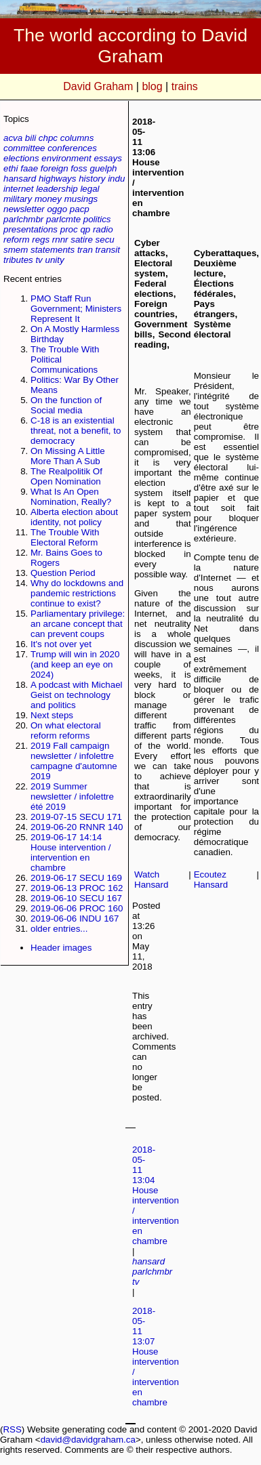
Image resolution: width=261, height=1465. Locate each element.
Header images (61, 948)
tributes (18, 260)
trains (185, 86)
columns (77, 138)
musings (81, 199)
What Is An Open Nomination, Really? (71, 497)
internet (18, 189)
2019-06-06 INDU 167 (75, 918)
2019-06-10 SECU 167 (76, 898)
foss (79, 168)
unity (54, 260)
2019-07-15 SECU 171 (76, 817)
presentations (30, 229)
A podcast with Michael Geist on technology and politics (77, 695)
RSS (12, 1429)
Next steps (52, 715)
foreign (54, 168)
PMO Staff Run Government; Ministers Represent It (76, 308)
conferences (72, 148)
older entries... (59, 929)
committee (24, 148)
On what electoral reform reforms (66, 730)
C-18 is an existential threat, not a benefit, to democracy (76, 430)
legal (89, 189)
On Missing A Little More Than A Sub (68, 456)
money (48, 199)
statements (53, 250)
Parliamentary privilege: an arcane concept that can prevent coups (78, 623)
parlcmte (63, 219)
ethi (10, 168)
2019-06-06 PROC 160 (77, 908)
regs (40, 239)
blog (152, 86)
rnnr (60, 239)
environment (66, 158)
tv (38, 260)
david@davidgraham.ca (88, 1440)
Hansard (151, 885)
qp (85, 229)
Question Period (63, 573)
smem (15, 250)
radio (103, 229)
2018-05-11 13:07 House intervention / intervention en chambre (155, 1356)
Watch (146, 874)
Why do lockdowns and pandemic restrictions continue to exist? (77, 593)
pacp (79, 209)
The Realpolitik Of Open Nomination (66, 476)
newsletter (24, 209)
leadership (57, 189)
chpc (48, 138)
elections (21, 158)
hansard (19, 178)
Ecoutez (210, 874)
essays (107, 158)
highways (58, 178)
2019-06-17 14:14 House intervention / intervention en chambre (71, 852)
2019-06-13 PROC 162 (77, 888)
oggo (57, 209)
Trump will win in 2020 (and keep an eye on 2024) (75, 664)
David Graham (98, 86)
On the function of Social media (66, 405)
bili (30, 138)
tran (85, 250)
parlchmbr (23, 219)
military (17, 199)
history (92, 178)
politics (97, 219)
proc (69, 229)
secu (105, 239)
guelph (103, 168)
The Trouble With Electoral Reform (65, 537)
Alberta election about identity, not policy (74, 517)
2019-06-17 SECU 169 (76, 878)
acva (12, 138)
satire (82, 239)
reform (16, 239)
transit (108, 250)
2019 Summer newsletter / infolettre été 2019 (72, 796)
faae (29, 168)
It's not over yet (61, 644)
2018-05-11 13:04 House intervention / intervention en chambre (155, 1195)
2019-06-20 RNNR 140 (77, 827)
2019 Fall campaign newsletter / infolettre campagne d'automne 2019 (74, 761)
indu (116, 178)
